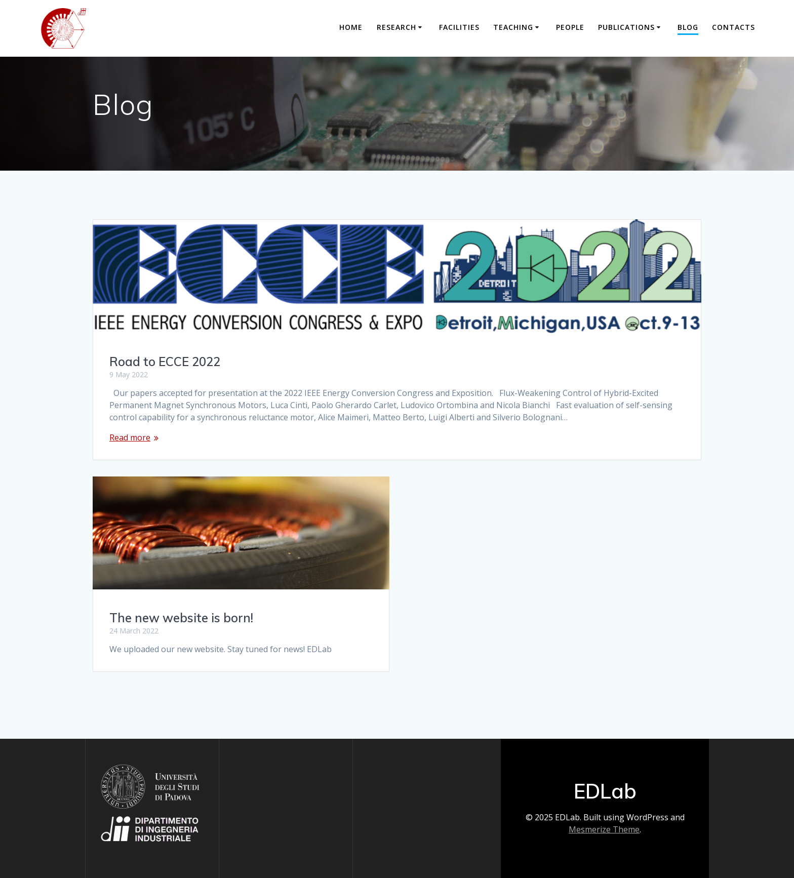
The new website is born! (181, 618)
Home (351, 27)
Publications (626, 27)
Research (396, 27)
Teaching (513, 27)
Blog (688, 27)
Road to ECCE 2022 (164, 361)
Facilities (459, 27)
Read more (129, 437)
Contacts (733, 27)
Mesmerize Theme (604, 829)
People (570, 27)
